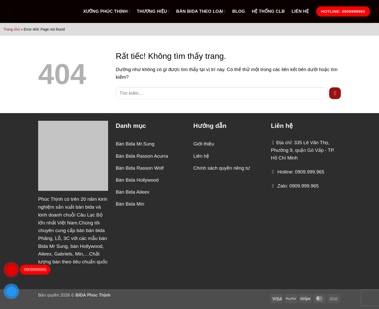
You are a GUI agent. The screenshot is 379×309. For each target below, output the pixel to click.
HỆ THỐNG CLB (268, 11)
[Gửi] (335, 93)
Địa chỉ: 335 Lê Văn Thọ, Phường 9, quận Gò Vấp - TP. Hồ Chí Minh (303, 150)
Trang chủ (12, 29)
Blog (238, 11)
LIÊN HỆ (300, 11)
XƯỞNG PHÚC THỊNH (106, 11)
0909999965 (35, 269)
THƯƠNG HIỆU (153, 11)
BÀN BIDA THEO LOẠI (201, 11)
